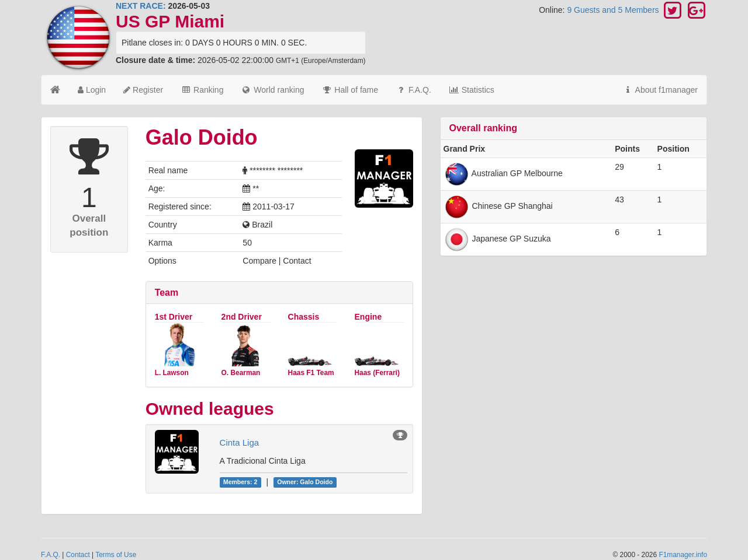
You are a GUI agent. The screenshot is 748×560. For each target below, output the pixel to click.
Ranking (202, 89)
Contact (78, 555)
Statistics (471, 89)
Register (143, 89)
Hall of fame (349, 89)
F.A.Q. (413, 89)
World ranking (272, 89)
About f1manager (660, 89)
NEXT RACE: (141, 5)
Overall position (89, 225)
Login (92, 89)
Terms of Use (115, 555)
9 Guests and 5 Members (614, 10)
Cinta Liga (239, 442)
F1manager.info (683, 555)
